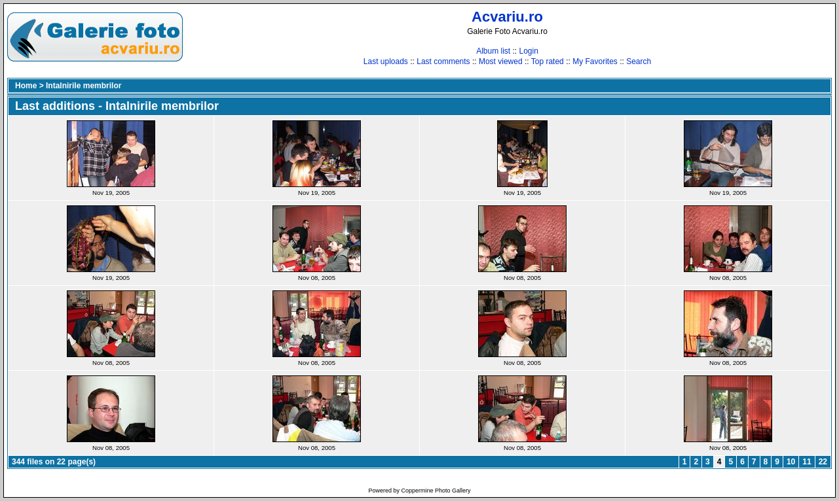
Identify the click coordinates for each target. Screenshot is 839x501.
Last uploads (386, 61)
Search (638, 61)
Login (528, 51)
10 (791, 461)
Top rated (547, 61)
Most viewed (501, 61)
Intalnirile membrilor (83, 85)
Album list (493, 51)
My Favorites (595, 61)
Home (26, 85)
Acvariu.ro (507, 17)
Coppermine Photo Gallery (435, 490)
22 (823, 461)
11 (806, 461)
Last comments (443, 61)
